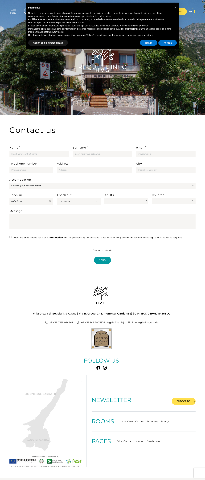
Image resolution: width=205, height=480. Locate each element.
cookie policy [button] (104, 16)
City (139, 163)
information (56, 237)
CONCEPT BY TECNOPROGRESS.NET (178, 475)
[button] (175, 7)
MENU (14, 15)
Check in (15, 195)
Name (14, 147)
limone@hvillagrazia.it (148, 316)
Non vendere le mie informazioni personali (127, 25)
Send (105, 260)
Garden (139, 413)
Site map (14, 475)
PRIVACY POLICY (31, 474)
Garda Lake (153, 433)
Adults (109, 195)
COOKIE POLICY (52, 474)
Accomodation (20, 179)
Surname (80, 147)
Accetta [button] (168, 42)
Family (165, 413)
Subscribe (180, 392)
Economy (152, 413)
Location (139, 433)
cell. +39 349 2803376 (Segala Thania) (99, 316)
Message (15, 211)
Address (63, 163)
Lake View (127, 413)
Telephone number (23, 163)
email (141, 147)
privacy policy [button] (57, 32)
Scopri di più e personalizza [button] (48, 42)
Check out (64, 195)
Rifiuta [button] (148, 42)
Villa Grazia (124, 433)
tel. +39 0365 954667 (53, 316)
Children (158, 195)
